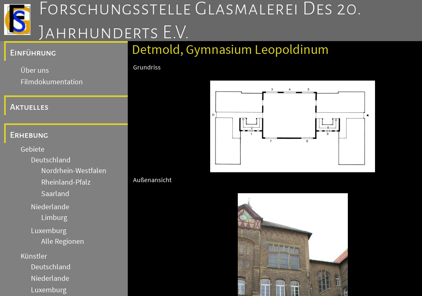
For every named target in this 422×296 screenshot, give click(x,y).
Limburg (54, 217)
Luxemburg (48, 230)
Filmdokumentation (52, 81)
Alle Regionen (62, 241)
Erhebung (29, 134)
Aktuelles (29, 106)
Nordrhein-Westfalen (73, 170)
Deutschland (50, 159)
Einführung (33, 52)
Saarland (55, 193)
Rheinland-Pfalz (66, 182)
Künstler (34, 256)
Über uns (35, 70)
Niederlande (50, 206)
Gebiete (33, 149)
